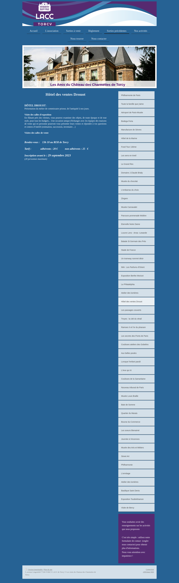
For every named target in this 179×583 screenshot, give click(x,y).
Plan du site (48, 569)
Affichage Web (148, 572)
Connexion (150, 569)
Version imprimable (34, 569)
